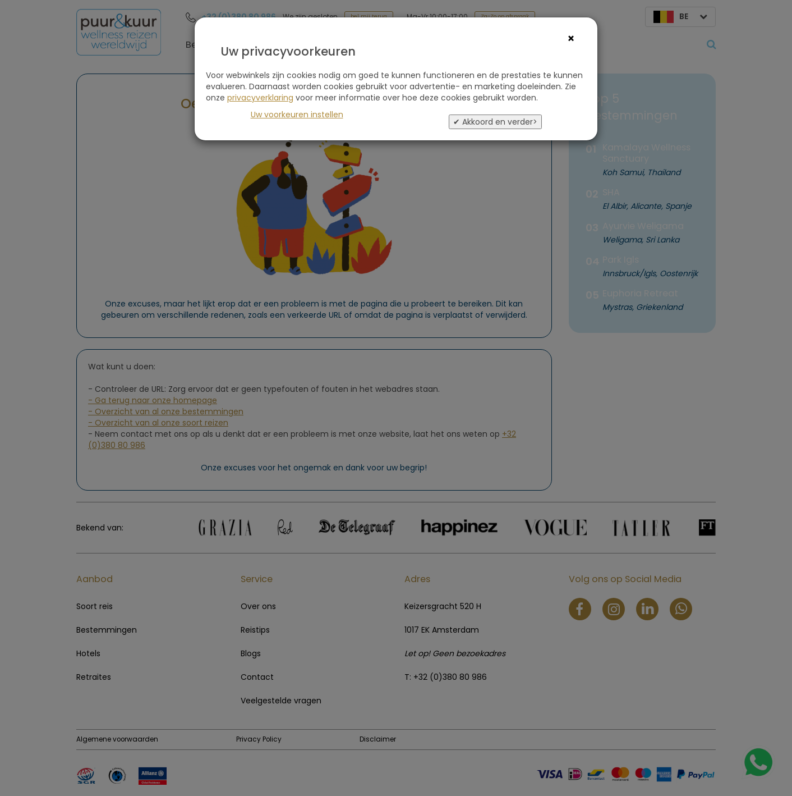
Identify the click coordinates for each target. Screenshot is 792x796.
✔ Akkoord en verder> (495, 121)
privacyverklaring (260, 97)
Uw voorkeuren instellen (297, 114)
